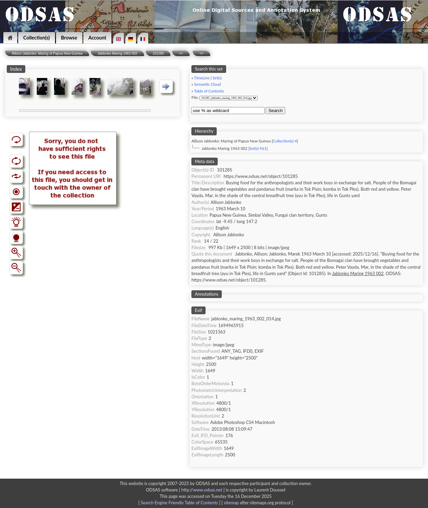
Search (275, 110)
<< (181, 53)
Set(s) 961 (257, 148)
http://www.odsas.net (201, 489)
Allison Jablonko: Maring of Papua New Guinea (47, 53)
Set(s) (217, 78)
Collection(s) (36, 38)
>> (201, 53)
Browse (69, 38)
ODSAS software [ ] (186, 489)
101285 (158, 53)
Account (97, 38)
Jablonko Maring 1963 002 (117, 53)
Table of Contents (209, 91)
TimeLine (202, 78)
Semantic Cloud (207, 84)
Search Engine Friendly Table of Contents (179, 502)
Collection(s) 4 (285, 141)
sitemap (231, 502)
